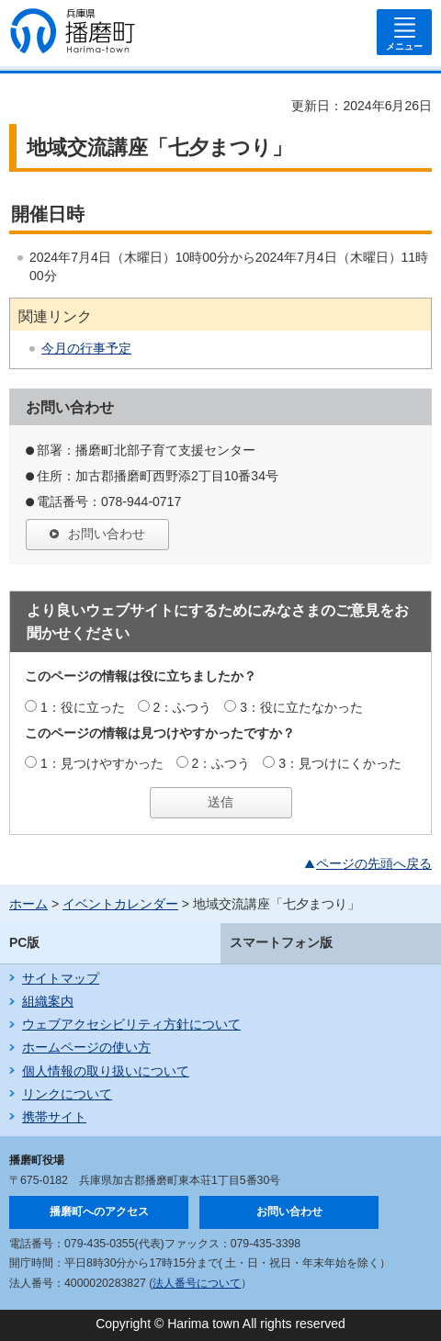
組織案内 (48, 1001)
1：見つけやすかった (102, 763)
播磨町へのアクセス (99, 1211)
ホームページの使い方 (86, 1047)
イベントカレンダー (120, 903)
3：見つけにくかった (339, 763)
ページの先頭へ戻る (374, 863)
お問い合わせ (106, 533)
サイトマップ (60, 978)
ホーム (28, 903)
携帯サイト (54, 1117)
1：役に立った (82, 707)
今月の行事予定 (86, 348)
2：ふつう (182, 707)
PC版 (24, 942)
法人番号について (197, 1283)
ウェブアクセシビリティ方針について (131, 1024)
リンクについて (67, 1094)
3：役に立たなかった (301, 707)
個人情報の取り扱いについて (105, 1071)
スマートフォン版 (281, 942)
